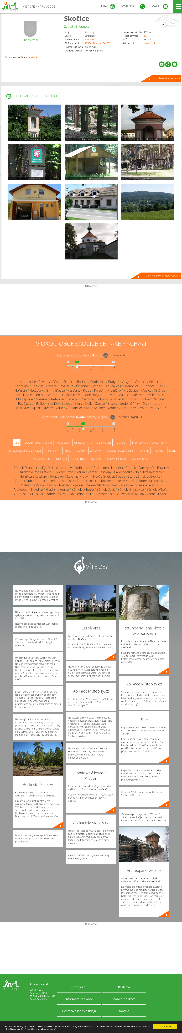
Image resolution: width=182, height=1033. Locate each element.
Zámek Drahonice (26, 468)
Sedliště (53, 403)
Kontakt (124, 1011)
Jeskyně (159, 450)
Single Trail (79, 459)
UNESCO (79, 442)
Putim (145, 399)
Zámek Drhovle (83, 489)
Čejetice (154, 382)
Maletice (124, 395)
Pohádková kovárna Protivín (70, 476)
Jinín (49, 390)
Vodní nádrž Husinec (29, 494)
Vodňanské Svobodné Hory (85, 408)
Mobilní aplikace (124, 999)
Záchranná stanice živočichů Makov (119, 494)
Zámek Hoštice (87, 481)
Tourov (157, 403)
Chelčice (38, 386)
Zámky (80, 450)
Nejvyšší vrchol (42, 459)
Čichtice (96, 386)
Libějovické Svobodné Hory (79, 395)
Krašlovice (131, 390)
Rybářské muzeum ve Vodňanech (66, 468)
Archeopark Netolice (28, 489)
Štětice (100, 403)
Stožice (113, 403)
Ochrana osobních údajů (79, 1011)
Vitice (59, 408)
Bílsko (57, 382)
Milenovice (156, 395)
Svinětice (143, 403)
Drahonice (131, 386)
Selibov (67, 403)
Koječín (99, 390)
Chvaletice (66, 386)
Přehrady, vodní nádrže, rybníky (149, 442)
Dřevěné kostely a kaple (120, 450)
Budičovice (97, 382)
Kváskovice (24, 395)
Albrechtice (28, 382)
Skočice (76, 18)
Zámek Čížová (56, 494)
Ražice (40, 403)
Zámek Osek (106, 489)
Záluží (162, 408)
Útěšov (48, 408)
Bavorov (44, 382)
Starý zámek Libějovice (144, 476)
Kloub (87, 390)
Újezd (36, 408)
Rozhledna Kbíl (80, 494)
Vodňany (89, 39)
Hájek (161, 386)
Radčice (158, 399)
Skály (78, 403)
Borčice (82, 382)
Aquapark (62, 442)
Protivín (133, 399)
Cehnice (140, 382)
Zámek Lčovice (157, 494)
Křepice (146, 390)
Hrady (67, 450)
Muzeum (95, 459)
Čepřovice (22, 386)
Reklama (124, 987)
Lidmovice (31, 57)
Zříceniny (95, 450)
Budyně (113, 382)
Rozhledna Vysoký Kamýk (38, 485)
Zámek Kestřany (99, 472)
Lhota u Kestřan (46, 395)
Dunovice (148, 386)
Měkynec (139, 395)
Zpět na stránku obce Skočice (163, 276)
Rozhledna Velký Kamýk (118, 481)
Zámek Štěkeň (45, 481)
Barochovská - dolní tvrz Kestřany (138, 472)
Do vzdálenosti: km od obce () (74, 417)
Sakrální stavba (140, 459)
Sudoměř (127, 403)
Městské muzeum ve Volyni (140, 485)
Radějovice (25, 403)
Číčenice (82, 386)
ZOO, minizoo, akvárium (38, 442)
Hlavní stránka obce (168, 78)
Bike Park (61, 459)
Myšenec (42, 399)
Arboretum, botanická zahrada (23, 450)
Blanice (69, 382)
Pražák (120, 399)
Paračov (72, 399)
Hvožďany (37, 390)
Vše (17, 442)
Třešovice (22, 408)
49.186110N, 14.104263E (98, 43)
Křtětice (159, 390)
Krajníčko (114, 390)
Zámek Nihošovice (131, 489)
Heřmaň (21, 390)
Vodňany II (147, 408)
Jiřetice (60, 390)
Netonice (57, 399)
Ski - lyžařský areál (100, 442)
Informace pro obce (79, 999)
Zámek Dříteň (156, 489)
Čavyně (127, 382)
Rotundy (144, 450)
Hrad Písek (66, 481)
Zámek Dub (23, 481)
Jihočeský (89, 32)
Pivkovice (87, 399)
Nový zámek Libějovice (109, 476)
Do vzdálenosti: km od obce (78, 355)
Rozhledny (52, 450)
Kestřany (74, 390)
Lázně (172, 450)
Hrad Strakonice (57, 489)
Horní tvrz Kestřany (33, 476)
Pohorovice (104, 399)
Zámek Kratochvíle (151, 481)
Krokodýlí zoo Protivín (35, 472)
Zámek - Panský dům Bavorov (147, 468)
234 (145, 35)
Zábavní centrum (116, 459)
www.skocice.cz (152, 43)
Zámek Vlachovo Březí (102, 485)
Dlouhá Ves (112, 386)
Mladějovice (24, 399)
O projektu (79, 987)
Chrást (51, 386)
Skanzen (121, 442)
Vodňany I (130, 408)
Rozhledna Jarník (71, 485)
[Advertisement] (91, 311)
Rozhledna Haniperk (108, 468)
